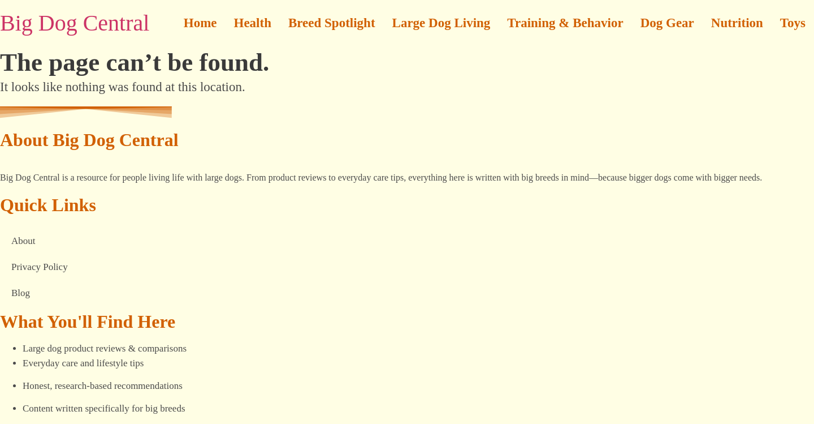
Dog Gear (667, 23)
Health (252, 23)
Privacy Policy (39, 267)
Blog (20, 293)
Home (200, 23)
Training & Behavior (565, 23)
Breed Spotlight (331, 23)
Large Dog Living (441, 23)
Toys (793, 23)
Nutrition (737, 23)
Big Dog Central (74, 23)
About (23, 240)
